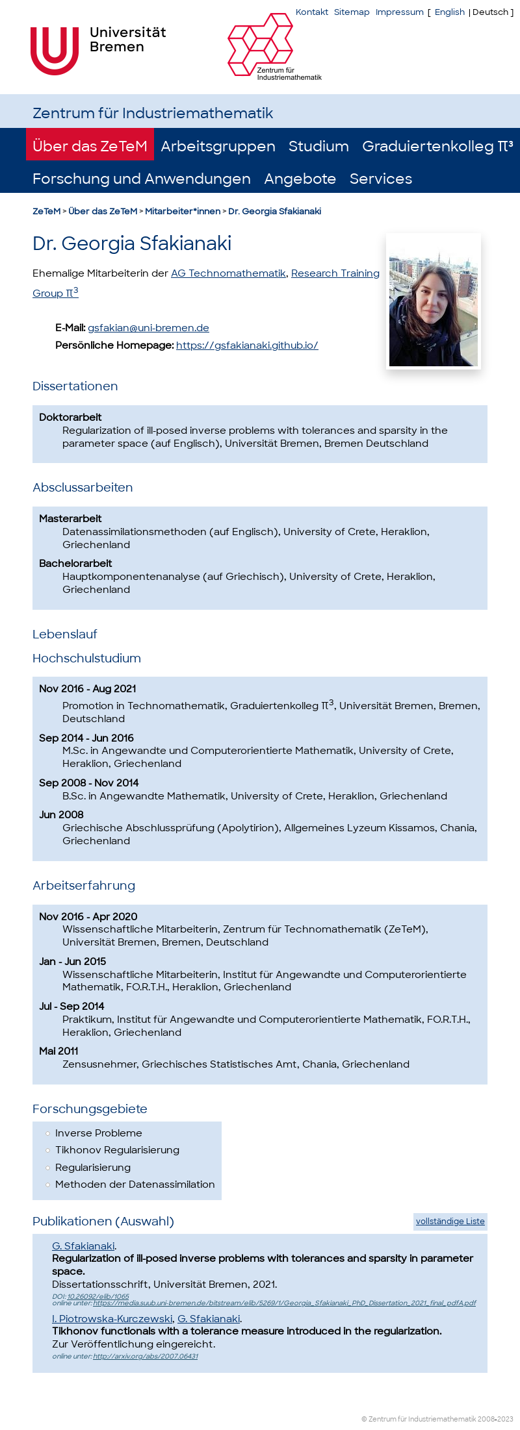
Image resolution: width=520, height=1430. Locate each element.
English (450, 12)
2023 (505, 1419)
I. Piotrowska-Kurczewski (112, 1318)
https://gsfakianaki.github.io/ (247, 345)
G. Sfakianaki (83, 1246)
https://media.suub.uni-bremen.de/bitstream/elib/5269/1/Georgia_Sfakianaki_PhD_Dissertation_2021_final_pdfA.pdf (284, 1303)
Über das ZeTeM (90, 146)
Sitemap (352, 12)
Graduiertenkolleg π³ (438, 146)
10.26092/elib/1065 (98, 1296)
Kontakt (312, 12)
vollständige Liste (450, 1221)
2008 (486, 1419)
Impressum (400, 12)
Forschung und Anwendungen (141, 178)
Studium (319, 146)
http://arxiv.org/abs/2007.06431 (145, 1356)
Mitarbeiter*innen (182, 211)
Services (381, 178)
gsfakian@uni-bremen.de (148, 327)
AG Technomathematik (228, 273)
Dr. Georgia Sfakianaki (274, 211)
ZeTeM (46, 211)
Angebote (300, 178)
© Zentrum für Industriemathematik (418, 1419)
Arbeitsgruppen (218, 146)
